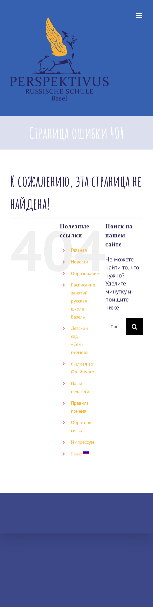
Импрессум (82, 442)
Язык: (80, 454)
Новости (79, 262)
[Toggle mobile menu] (139, 15)
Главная (79, 250)
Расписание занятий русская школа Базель (83, 301)
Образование (85, 273)
